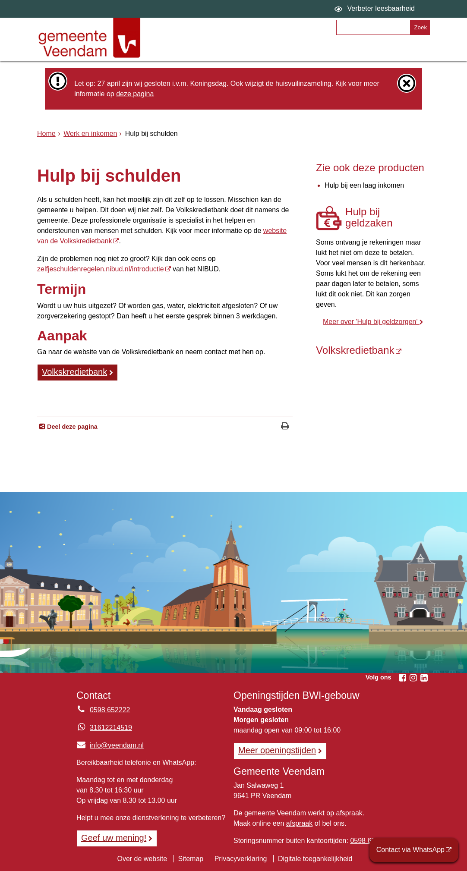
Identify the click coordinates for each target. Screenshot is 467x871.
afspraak (299, 823)
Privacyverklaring (241, 858)
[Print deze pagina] (285, 426)
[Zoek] (419, 27)
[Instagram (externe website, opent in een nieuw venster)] (413, 677)
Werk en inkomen (90, 133)
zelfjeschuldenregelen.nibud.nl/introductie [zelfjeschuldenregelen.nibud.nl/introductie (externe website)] (100, 269)
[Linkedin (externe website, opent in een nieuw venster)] (424, 677)
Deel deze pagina (71, 426)
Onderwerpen (186, 50)
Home (46, 133)
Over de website (142, 858)
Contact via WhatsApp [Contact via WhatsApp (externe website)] (410, 849)
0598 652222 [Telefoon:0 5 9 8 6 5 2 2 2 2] (110, 710)
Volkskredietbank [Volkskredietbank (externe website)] (74, 372)
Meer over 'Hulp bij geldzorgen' (371, 321)
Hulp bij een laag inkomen (364, 185)
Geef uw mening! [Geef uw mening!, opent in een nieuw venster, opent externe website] (113, 838)
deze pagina (135, 93)
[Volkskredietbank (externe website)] (373, 350)
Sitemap (191, 858)
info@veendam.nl (110, 745)
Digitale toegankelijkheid (315, 858)
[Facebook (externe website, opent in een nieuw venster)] (402, 677)
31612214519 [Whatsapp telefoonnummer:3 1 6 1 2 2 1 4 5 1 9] (111, 727)
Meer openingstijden (277, 750)
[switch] (376, 8)
